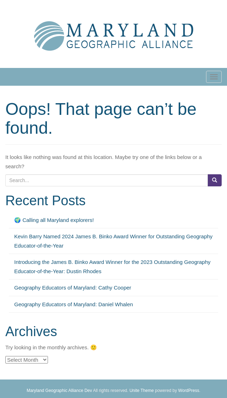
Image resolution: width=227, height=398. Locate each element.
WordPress (188, 390)
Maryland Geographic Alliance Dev (59, 390)
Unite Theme (141, 390)
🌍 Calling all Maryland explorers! (54, 220)
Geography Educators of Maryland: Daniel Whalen (73, 304)
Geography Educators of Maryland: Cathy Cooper (72, 288)
